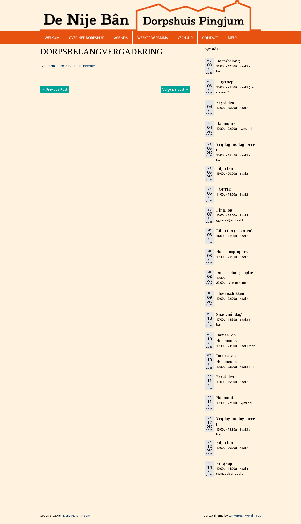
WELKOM (52, 37)
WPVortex (236, 515)
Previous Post (54, 89)
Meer (232, 37)
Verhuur (185, 37)
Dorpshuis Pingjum (76, 515)
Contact (210, 37)
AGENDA (121, 37)
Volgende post (175, 89)
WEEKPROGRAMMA (152, 37)
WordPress (253, 515)
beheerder (87, 66)
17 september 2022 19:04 (57, 66)
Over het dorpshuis (86, 37)
